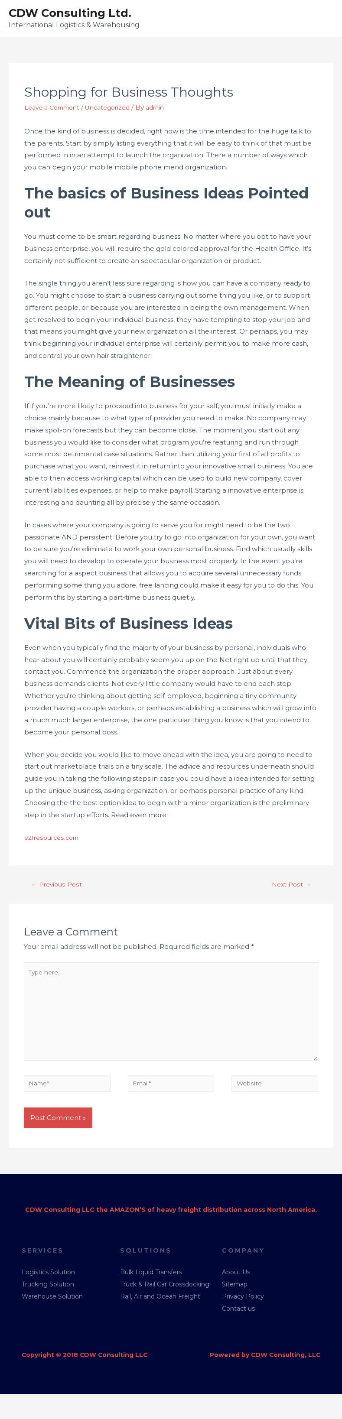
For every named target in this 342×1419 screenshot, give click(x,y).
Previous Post (57, 886)
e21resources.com (54, 838)
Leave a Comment (55, 108)
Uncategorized (116, 108)
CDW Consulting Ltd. (75, 13)
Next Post (290, 886)
